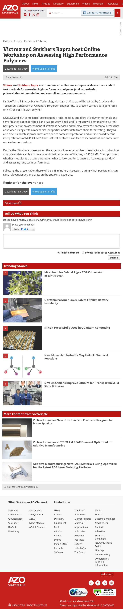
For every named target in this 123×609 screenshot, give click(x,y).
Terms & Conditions (101, 537)
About (98, 510)
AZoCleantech (15, 518)
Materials (79, 522)
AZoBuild (12, 527)
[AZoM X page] (33, 15)
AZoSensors (35, 510)
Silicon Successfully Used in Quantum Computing (77, 327)
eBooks (58, 531)
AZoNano (12, 510)
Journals (58, 548)
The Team (79, 552)
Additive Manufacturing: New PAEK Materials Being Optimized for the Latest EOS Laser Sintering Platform (75, 465)
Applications (81, 527)
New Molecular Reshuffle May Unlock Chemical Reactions (76, 356)
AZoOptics (13, 522)
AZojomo (79, 535)
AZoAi (32, 518)
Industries (79, 531)
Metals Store (61, 543)
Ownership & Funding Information (102, 562)
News (19, 41)
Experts (78, 543)
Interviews (80, 514)
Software (59, 552)
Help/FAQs (80, 548)
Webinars (79, 510)
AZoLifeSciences (37, 527)
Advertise (100, 531)
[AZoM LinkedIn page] (25, 15)
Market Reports (82, 518)
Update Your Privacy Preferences (27, 604)
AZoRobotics (14, 514)
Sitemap (99, 550)
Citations (12, 203)
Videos (57, 535)
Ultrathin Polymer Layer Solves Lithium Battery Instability (76, 301)
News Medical (36, 522)
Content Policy (102, 554)
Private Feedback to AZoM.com (102, 252)
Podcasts (79, 539)
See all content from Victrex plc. (21, 486)
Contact (99, 527)
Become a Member (105, 518)
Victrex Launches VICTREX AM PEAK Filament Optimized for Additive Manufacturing (73, 443)
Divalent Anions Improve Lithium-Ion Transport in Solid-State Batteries (82, 384)
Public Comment (70, 252)
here (40, 183)
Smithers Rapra (28, 85)
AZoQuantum (36, 514)
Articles (58, 514)
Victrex (8, 85)
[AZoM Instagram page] (38, 15)
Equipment (60, 522)
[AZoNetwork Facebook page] (29, 15)
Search (98, 514)
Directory (58, 3)
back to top (107, 574)
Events (57, 539)
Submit (114, 257)
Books (57, 527)
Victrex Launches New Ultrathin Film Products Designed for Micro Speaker (73, 421)
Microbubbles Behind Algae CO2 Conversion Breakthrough (73, 273)
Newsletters (101, 522)
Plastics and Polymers (35, 41)
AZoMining (13, 531)
